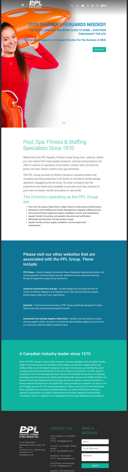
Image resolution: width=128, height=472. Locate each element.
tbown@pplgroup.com (65, 451)
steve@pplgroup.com (64, 441)
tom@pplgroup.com (64, 466)
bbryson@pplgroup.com (66, 458)
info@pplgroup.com (26, 455)
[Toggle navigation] (22, 5)
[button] (10, 64)
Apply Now (99, 49)
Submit (95, 465)
